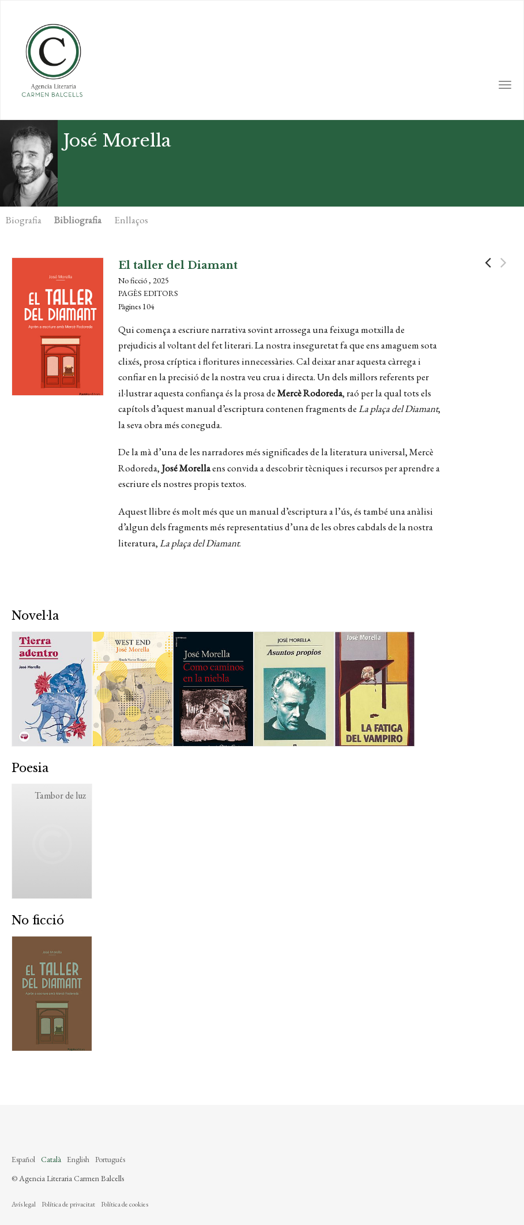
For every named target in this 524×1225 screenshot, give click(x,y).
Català (51, 1159)
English (78, 1159)
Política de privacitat (68, 1204)
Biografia (24, 219)
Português (110, 1159)
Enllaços (131, 219)
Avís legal (24, 1204)
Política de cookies (124, 1204)
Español (23, 1159)
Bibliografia (77, 219)
